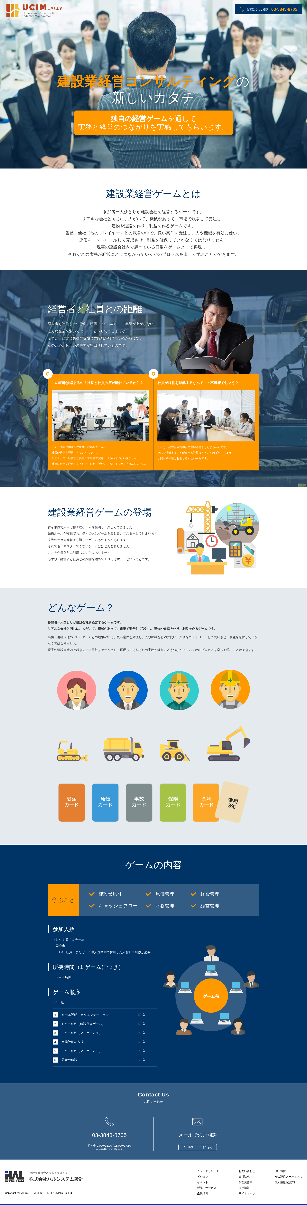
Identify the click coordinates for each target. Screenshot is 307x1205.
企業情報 (202, 1193)
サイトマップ (247, 1193)
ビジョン (202, 1176)
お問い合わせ (247, 1171)
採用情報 (244, 1187)
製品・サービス (206, 1187)
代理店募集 (245, 1182)
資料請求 (244, 1176)
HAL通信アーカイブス (288, 1176)
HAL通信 (280, 1171)
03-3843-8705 (284, 9)
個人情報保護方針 (286, 1182)
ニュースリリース (208, 1171)
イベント (202, 1182)
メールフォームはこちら (197, 1147)
